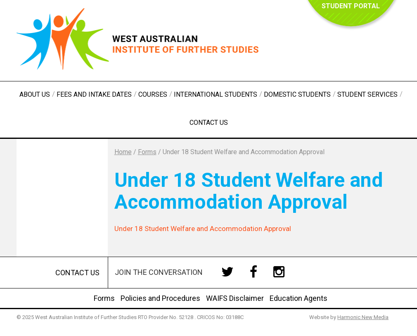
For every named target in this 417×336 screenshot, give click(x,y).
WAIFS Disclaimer (235, 298)
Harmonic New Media (363, 317)
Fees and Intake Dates (94, 94)
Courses (152, 94)
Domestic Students (297, 94)
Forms (104, 298)
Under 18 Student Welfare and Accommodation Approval (202, 228)
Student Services (367, 94)
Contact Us (209, 122)
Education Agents (298, 298)
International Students (215, 94)
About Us (34, 94)
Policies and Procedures (160, 298)
